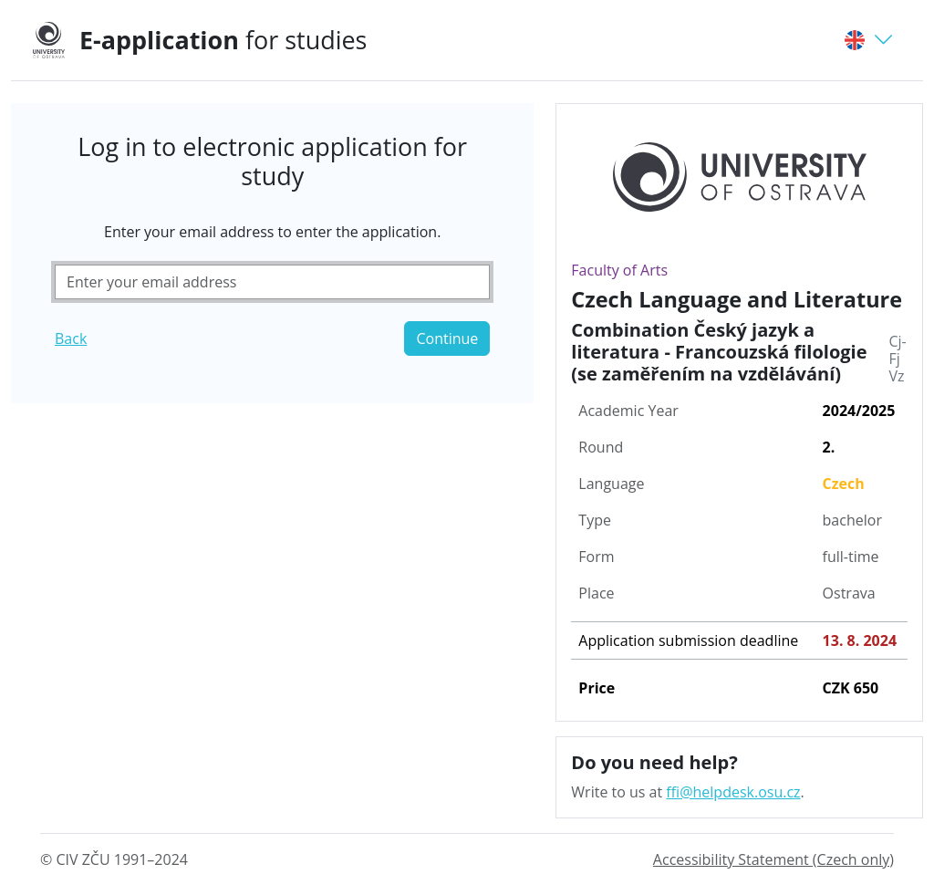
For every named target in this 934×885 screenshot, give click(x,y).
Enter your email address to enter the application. (272, 232)
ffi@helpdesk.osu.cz (733, 792)
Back (71, 338)
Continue (447, 338)
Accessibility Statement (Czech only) (773, 859)
